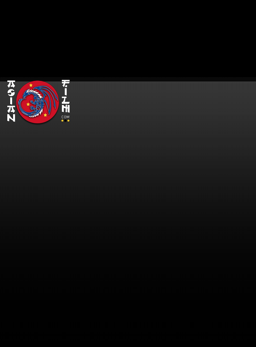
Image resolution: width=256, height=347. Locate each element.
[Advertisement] (165, 67)
